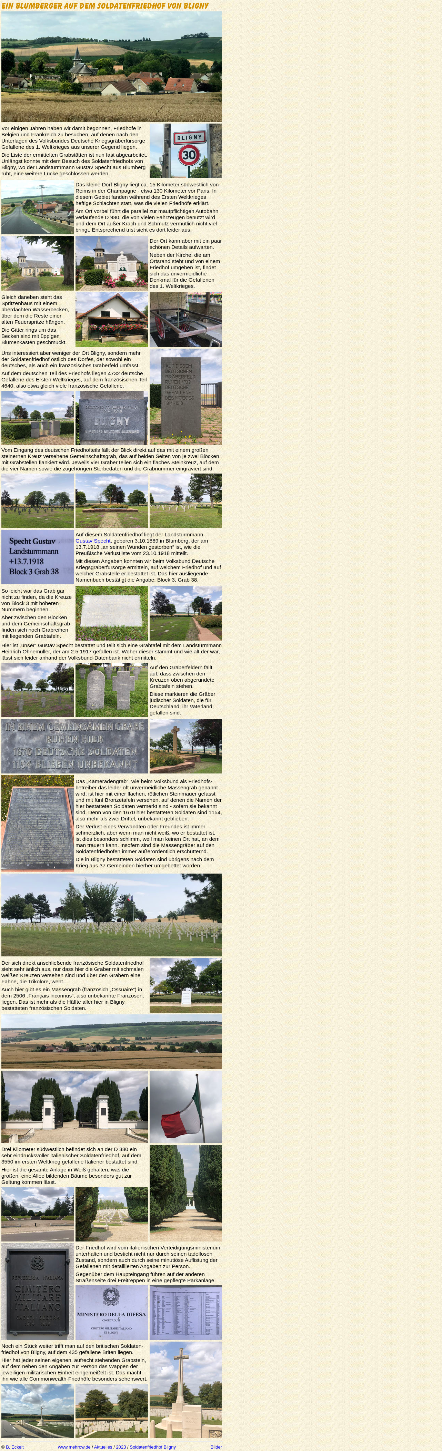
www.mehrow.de (74, 1447)
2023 (121, 1447)
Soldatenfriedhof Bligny (153, 1447)
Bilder (216, 1447)
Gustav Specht (93, 541)
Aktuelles (103, 1447)
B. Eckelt (14, 1447)
